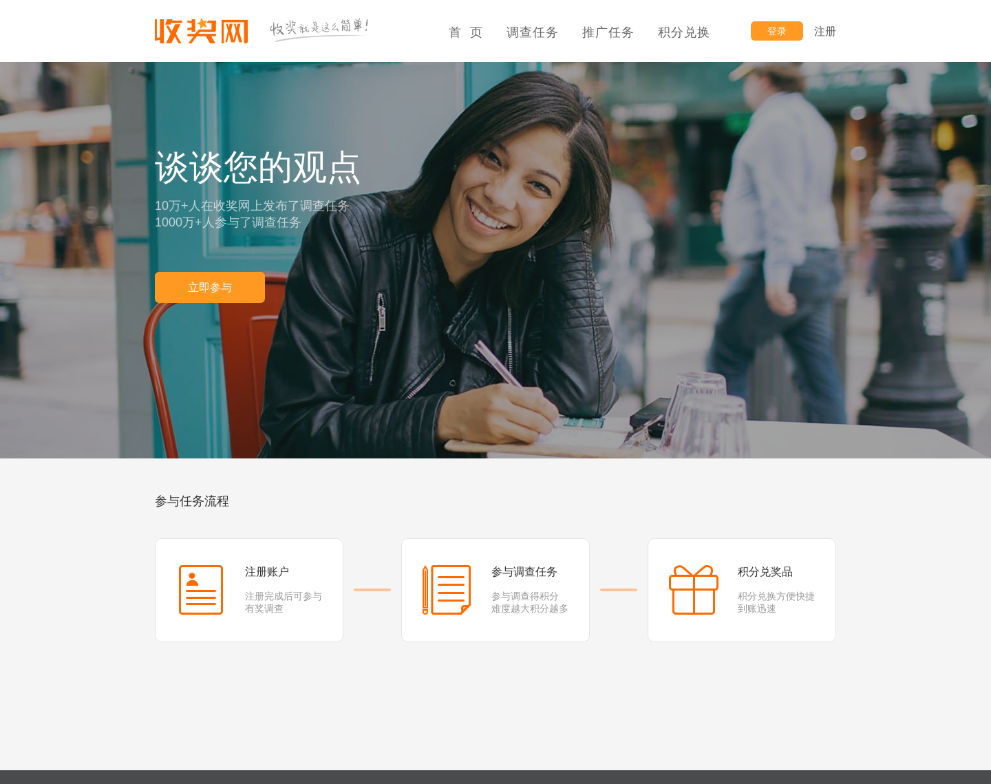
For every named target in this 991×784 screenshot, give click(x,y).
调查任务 (533, 32)
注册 (825, 31)
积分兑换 (684, 32)
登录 (777, 30)
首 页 (466, 32)
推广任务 (608, 32)
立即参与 (210, 287)
